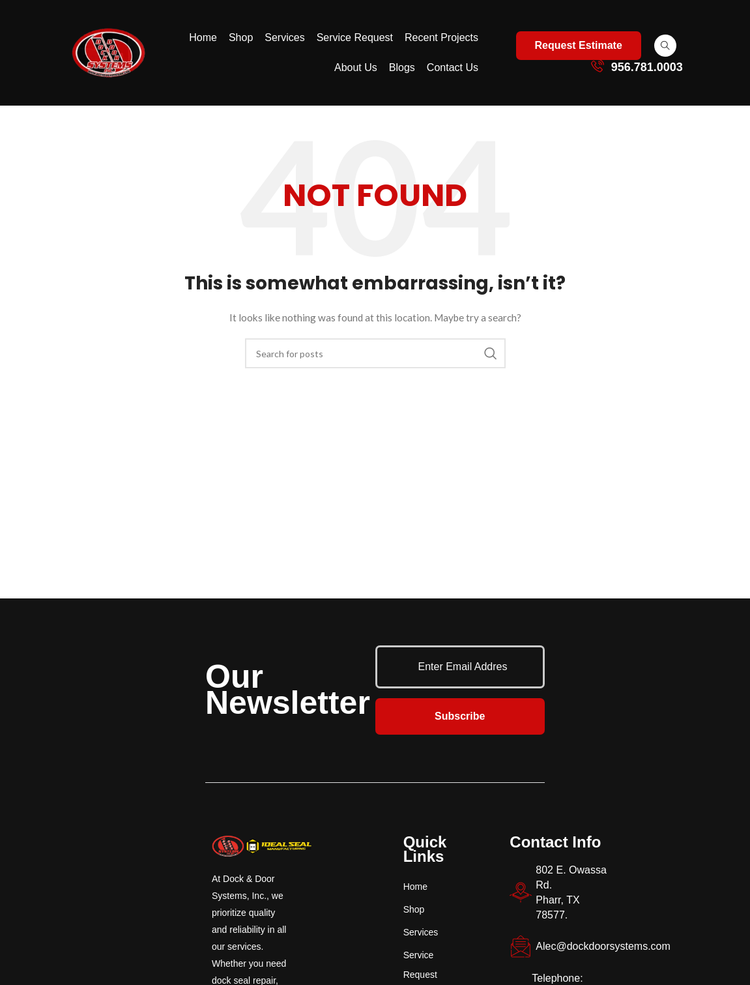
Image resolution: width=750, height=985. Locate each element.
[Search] (375, 353)
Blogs (402, 67)
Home (203, 37)
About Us (355, 67)
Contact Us (452, 67)
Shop (241, 37)
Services (284, 37)
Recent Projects (441, 37)
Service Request (355, 37)
